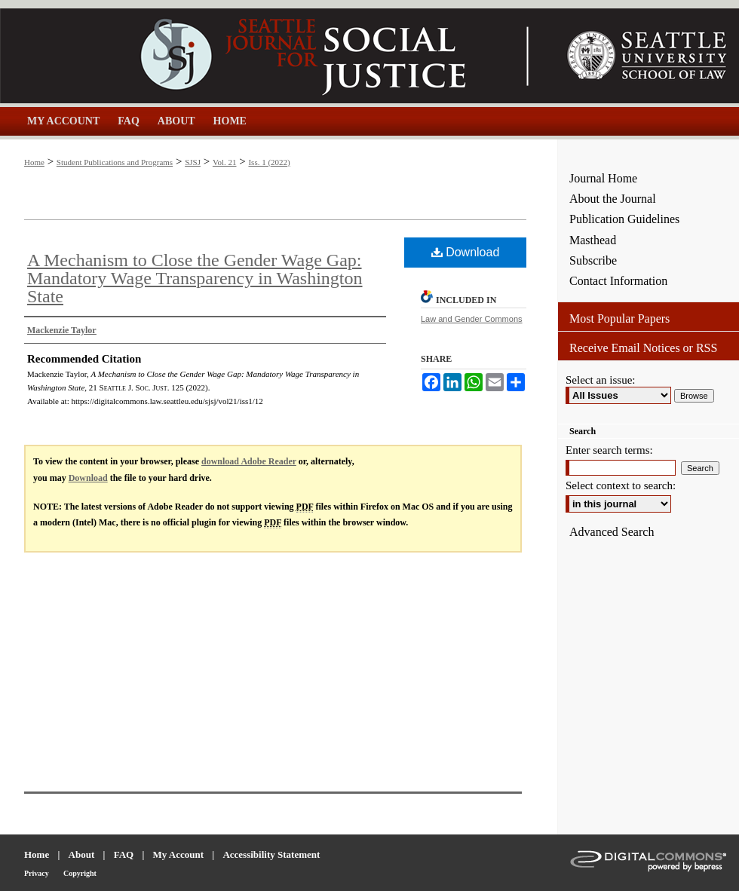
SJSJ (193, 162)
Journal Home (603, 178)
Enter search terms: (609, 450)
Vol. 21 (225, 162)
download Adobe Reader (248, 461)
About (82, 854)
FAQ (123, 854)
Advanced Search (611, 531)
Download (465, 252)
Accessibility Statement (271, 854)
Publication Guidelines (624, 219)
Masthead (592, 240)
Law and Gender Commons (472, 318)
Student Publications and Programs (115, 162)
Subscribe (593, 260)
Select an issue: (600, 380)
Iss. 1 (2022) (269, 162)
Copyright (80, 873)
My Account (178, 854)
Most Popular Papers (619, 318)
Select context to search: (621, 485)
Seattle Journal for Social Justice (279, 55)
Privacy (36, 873)
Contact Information (618, 280)
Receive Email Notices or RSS (643, 347)
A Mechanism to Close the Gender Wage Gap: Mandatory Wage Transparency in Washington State (195, 278)
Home (34, 162)
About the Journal (612, 198)
